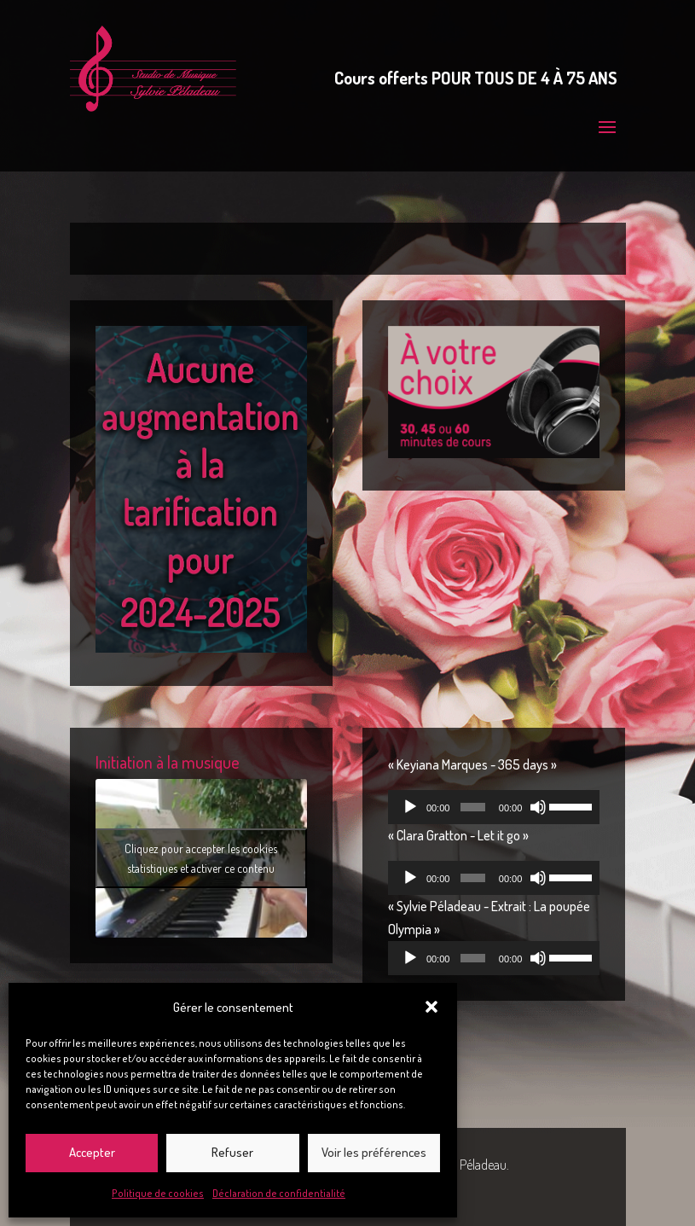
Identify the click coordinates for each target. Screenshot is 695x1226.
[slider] (472, 807)
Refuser (232, 1152)
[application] (493, 807)
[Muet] (538, 807)
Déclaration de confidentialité (278, 1193)
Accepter (92, 1152)
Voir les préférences (373, 1152)
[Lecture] (410, 807)
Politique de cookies (158, 1193)
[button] (431, 1006)
